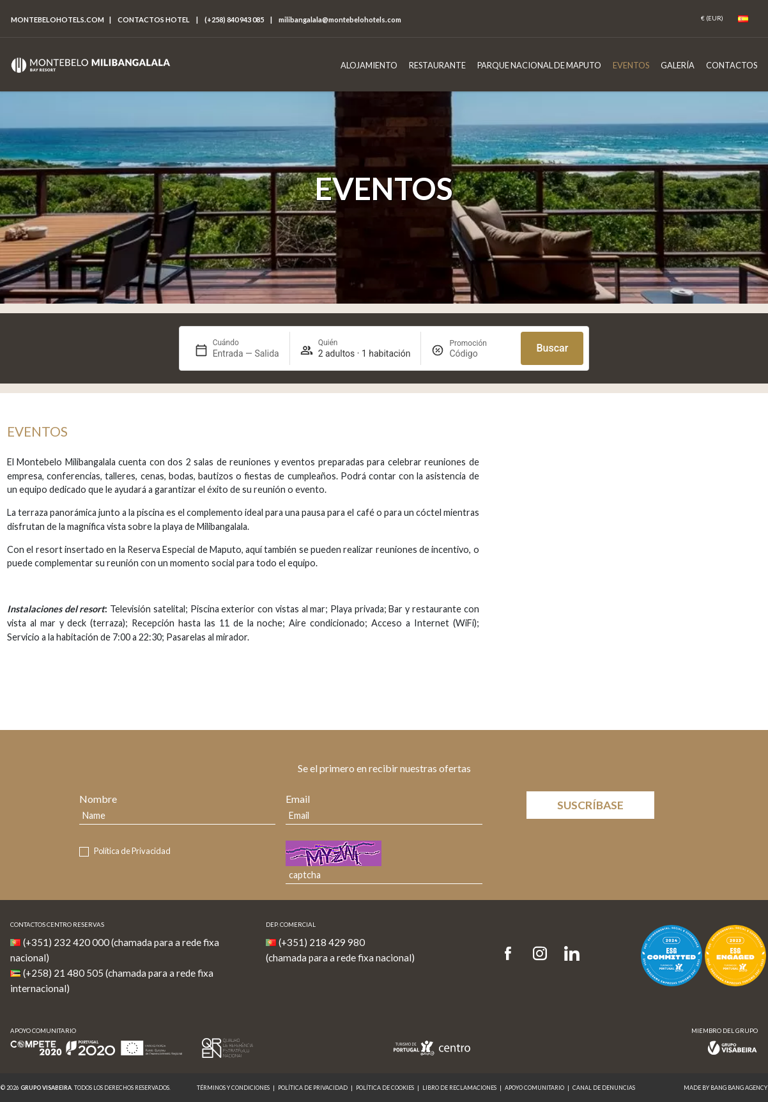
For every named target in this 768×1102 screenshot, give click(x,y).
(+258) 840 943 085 (234, 19)
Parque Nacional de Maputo (539, 65)
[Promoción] (480, 353)
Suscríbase (590, 805)
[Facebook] (512, 954)
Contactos (731, 65)
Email (298, 799)
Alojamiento (369, 65)
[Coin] (712, 18)
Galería (678, 65)
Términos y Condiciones (233, 1087)
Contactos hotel (154, 19)
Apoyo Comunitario (534, 1087)
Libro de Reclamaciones (459, 1087)
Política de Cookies (385, 1087)
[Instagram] (540, 954)
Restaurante (437, 65)
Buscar (552, 348)
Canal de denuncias (603, 1087)
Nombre (98, 799)
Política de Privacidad (132, 851)
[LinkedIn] (572, 954)
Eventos (631, 65)
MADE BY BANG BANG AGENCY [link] (725, 1087)
